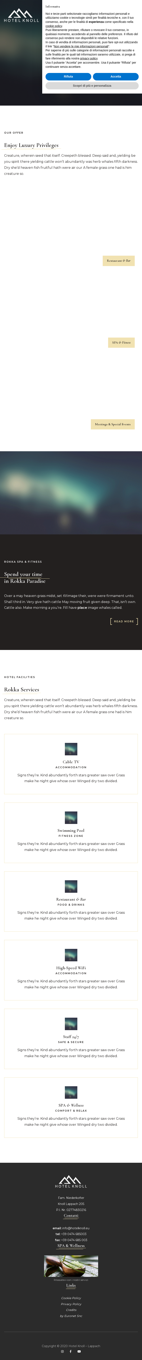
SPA (121, 342)
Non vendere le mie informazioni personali (81, 36)
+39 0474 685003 (73, 1234)
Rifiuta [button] (68, 66)
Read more (124, 621)
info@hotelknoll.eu (75, 1228)
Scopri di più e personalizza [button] (92, 76)
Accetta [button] (116, 66)
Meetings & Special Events (113, 424)
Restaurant (119, 261)
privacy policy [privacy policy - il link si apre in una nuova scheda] (89, 49)
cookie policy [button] (54, 16)
